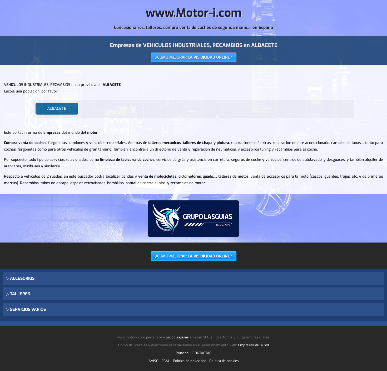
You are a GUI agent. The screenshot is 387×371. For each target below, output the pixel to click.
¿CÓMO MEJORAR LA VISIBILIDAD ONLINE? (193, 57)
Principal (183, 353)
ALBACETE (56, 108)
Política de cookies (224, 361)
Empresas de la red (253, 345)
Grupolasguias (177, 337)
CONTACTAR (201, 353)
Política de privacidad (189, 361)
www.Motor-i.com (194, 12)
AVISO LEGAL (159, 361)
